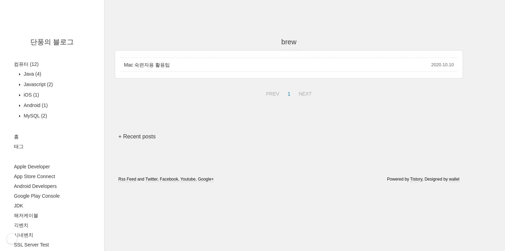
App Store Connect (34, 176)
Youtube (188, 179)
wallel (454, 179)
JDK (18, 205)
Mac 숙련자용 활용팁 (147, 65)
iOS (30, 95)
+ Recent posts (137, 136)
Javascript (37, 84)
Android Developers (35, 186)
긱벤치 (21, 225)
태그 (19, 146)
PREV (271, 93)
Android (35, 105)
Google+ (206, 179)
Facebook (169, 179)
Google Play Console (37, 196)
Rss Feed (127, 179)
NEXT (304, 93)
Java (31, 74)
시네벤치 (23, 235)
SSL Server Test (31, 245)
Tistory (416, 179)
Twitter (151, 179)
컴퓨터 (26, 64)
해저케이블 (26, 215)
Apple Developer (32, 166)
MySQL (34, 116)
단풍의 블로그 (52, 42)
